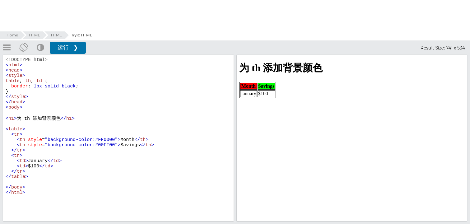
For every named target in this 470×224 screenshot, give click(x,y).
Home (12, 35)
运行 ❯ (68, 47)
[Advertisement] (235, 16)
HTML (34, 35)
